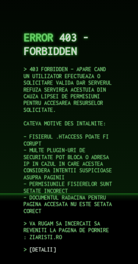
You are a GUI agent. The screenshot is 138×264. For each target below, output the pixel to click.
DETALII (42, 249)
